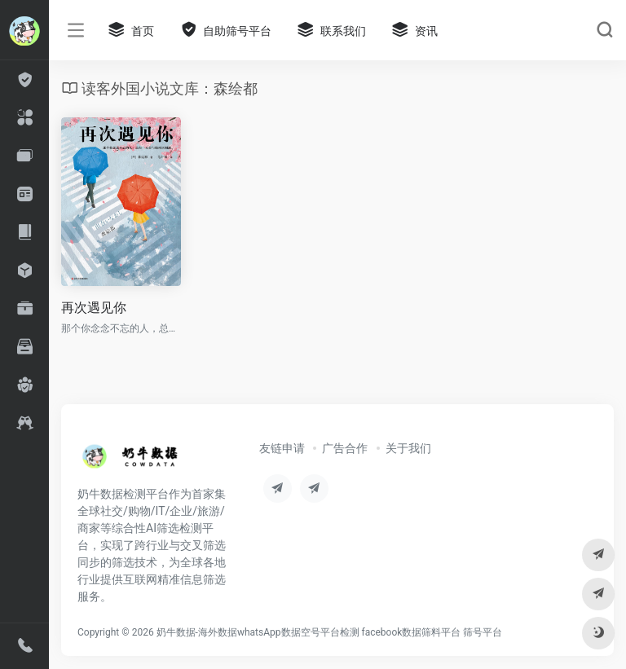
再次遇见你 (93, 307)
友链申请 (282, 448)
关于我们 (408, 448)
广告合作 (345, 448)
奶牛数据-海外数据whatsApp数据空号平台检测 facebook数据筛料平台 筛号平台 (329, 632)
